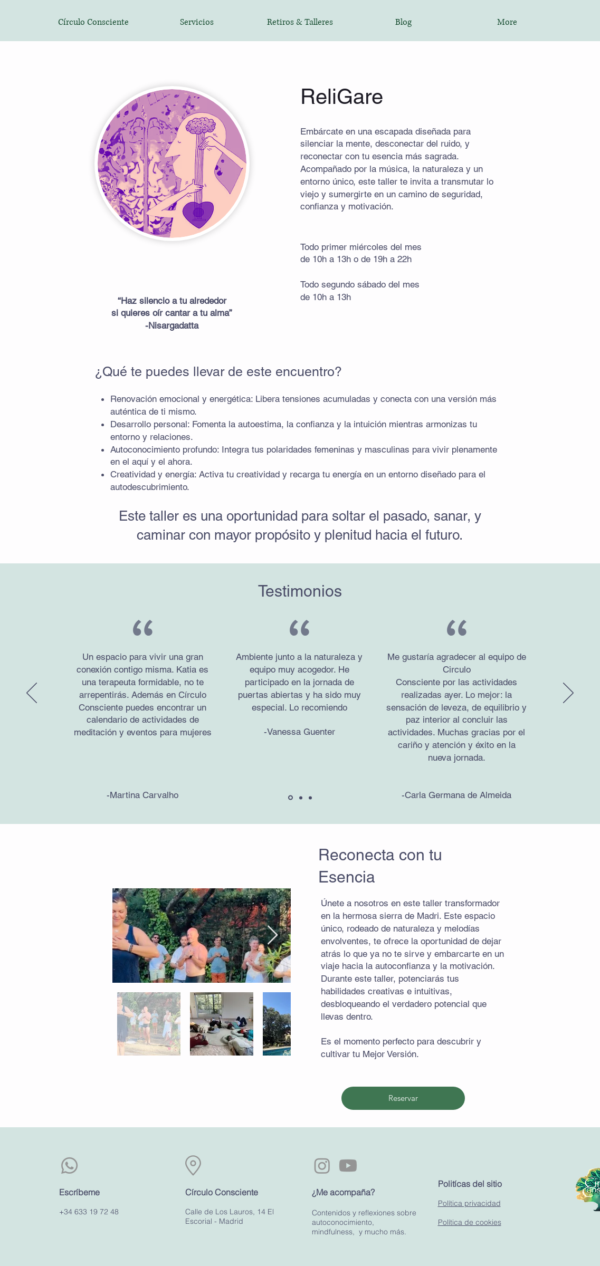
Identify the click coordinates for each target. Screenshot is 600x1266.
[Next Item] (272, 935)
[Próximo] (568, 694)
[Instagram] (322, 1165)
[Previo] (31, 694)
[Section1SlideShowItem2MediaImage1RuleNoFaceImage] (300, 797)
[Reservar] (403, 1098)
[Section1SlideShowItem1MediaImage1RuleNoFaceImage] (290, 797)
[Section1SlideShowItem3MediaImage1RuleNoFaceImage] (310, 797)
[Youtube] (348, 1165)
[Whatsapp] (69, 1165)
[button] (550, 20)
